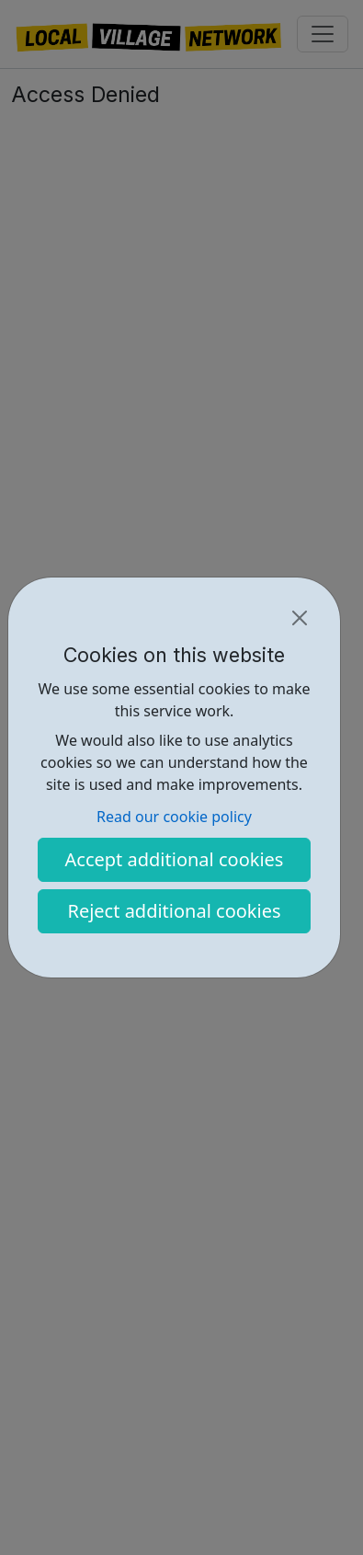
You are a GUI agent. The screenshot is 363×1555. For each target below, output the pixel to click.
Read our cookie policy (174, 816)
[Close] (300, 618)
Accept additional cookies (174, 859)
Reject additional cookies (173, 910)
